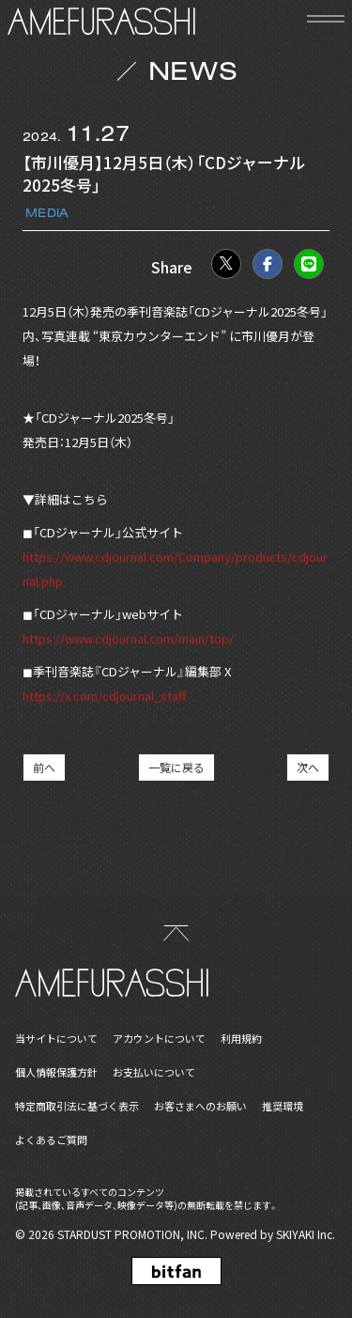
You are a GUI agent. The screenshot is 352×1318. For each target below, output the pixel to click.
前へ (44, 767)
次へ (308, 767)
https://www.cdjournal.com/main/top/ (128, 638)
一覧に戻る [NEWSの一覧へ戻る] (176, 767)
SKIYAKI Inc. (305, 1234)
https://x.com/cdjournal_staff (104, 696)
